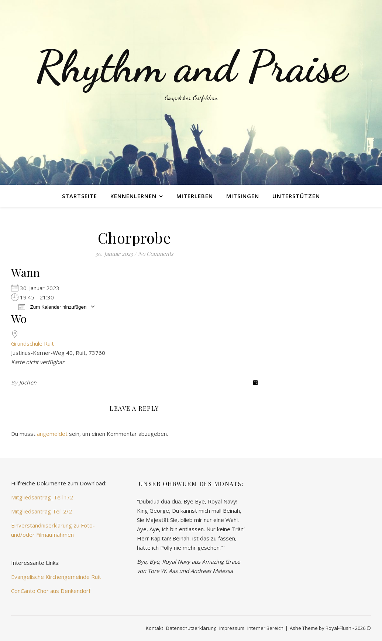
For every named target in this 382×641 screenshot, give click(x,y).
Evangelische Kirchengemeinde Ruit (56, 576)
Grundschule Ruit (32, 343)
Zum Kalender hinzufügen (52, 306)
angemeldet (52, 433)
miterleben (194, 196)
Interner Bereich (265, 628)
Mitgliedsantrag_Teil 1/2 (42, 497)
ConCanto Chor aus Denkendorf (50, 590)
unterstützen (296, 196)
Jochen (28, 382)
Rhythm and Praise (191, 66)
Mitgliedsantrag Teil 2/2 (41, 511)
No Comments (155, 253)
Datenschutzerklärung (191, 628)
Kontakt (154, 628)
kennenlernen (133, 196)
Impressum (231, 628)
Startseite (79, 196)
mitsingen (242, 196)
